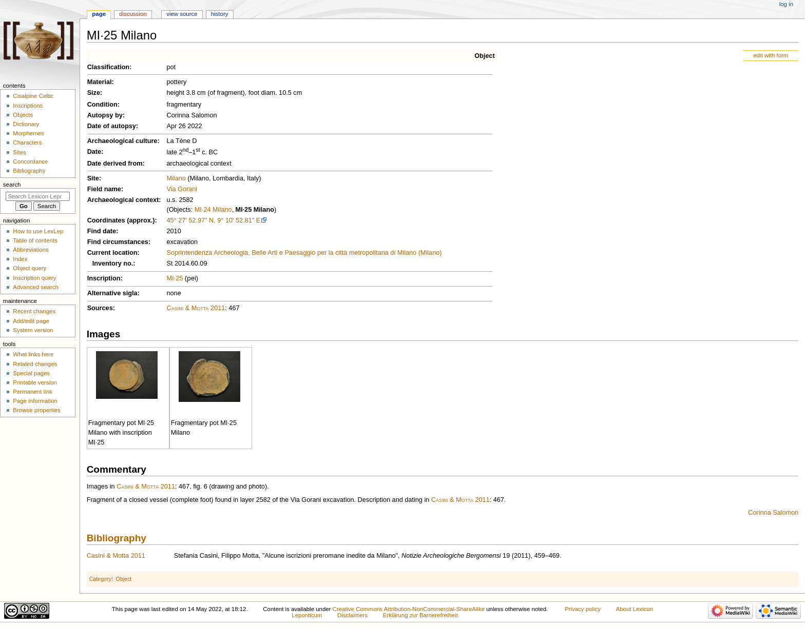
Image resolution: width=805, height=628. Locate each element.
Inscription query (34, 278)
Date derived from (115, 163)
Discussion (132, 14)
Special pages (31, 373)
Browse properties (36, 410)
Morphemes (28, 133)
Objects (23, 115)
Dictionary (26, 124)
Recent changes (34, 311)
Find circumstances (117, 242)
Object (484, 55)
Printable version (34, 382)
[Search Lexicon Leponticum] (38, 196)
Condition (102, 104)
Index (20, 259)
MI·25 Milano (254, 209)
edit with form (770, 55)
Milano (175, 178)
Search (12, 184)
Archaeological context (123, 200)
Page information (35, 401)
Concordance (30, 161)
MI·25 (174, 278)
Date (94, 151)
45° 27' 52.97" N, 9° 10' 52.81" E (213, 220)
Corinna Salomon (773, 512)
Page (99, 14)
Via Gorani (181, 189)
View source (181, 14)
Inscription (104, 278)
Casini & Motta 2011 (195, 308)
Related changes (35, 364)
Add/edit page (31, 321)
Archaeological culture (122, 141)
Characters (27, 142)
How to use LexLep (38, 231)
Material (99, 82)
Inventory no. (112, 263)
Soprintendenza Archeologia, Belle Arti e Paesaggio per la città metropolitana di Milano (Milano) (304, 252)
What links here (33, 354)
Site (93, 178)
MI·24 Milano (213, 209)
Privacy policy (583, 609)
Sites (19, 152)
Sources (100, 308)
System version (33, 330)
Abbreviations (30, 250)
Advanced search (36, 287)
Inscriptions (28, 106)
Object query (29, 268)
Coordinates (106, 220)
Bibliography (116, 538)
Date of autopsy (111, 126)
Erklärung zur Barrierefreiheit (420, 615)
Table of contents (35, 240)
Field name (104, 189)
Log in (786, 4)
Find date (101, 231)
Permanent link (32, 392)
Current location (112, 252)
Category (100, 579)
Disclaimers (352, 615)
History (219, 14)
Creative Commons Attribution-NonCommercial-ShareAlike (409, 609)
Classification (108, 67)
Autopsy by (105, 115)
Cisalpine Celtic (33, 96)
